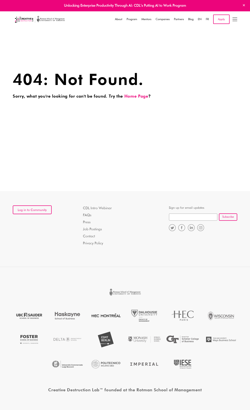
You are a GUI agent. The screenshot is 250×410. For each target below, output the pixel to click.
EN (200, 19)
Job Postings (92, 229)
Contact (89, 236)
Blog (191, 19)
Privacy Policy (93, 243)
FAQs (87, 215)
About (118, 19)
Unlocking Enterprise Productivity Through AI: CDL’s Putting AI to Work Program (125, 6)
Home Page (136, 96)
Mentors (146, 19)
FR (207, 19)
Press (87, 222)
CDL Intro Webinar (97, 208)
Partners (179, 19)
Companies (163, 19)
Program (132, 19)
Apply (221, 19)
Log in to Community (32, 210)
